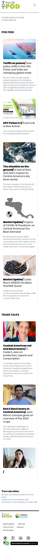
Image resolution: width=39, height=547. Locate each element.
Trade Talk (32, 502)
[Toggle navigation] (34, 5)
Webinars (20, 527)
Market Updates (8, 524)
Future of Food (8, 527)
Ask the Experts (8, 530)
